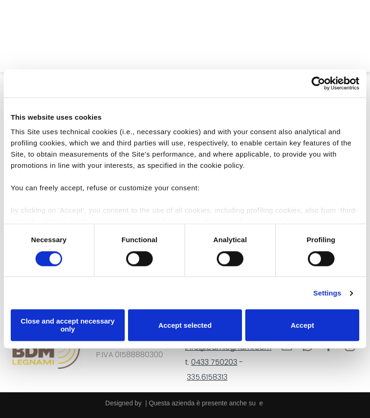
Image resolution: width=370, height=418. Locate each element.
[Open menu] (348, 36)
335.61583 (204, 377)
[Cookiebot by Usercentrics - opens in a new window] (318, 83)
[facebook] (77, 36)
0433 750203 (214, 362)
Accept (302, 325)
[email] (35, 36)
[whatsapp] (56, 36)
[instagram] (99, 36)
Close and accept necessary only (67, 325)
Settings (327, 293)
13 (224, 377)
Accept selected (185, 325)
